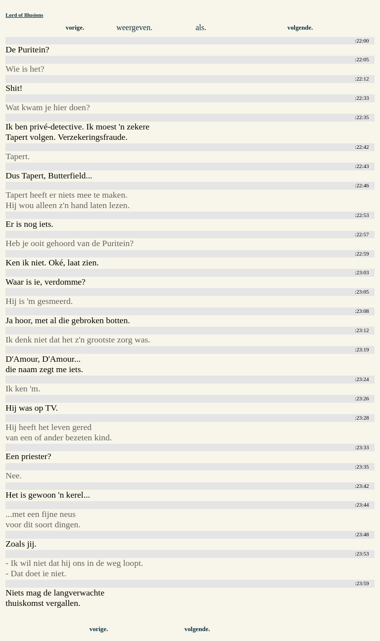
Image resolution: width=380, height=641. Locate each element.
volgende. (300, 27)
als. (200, 27)
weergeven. (134, 27)
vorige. (75, 27)
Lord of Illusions (24, 15)
